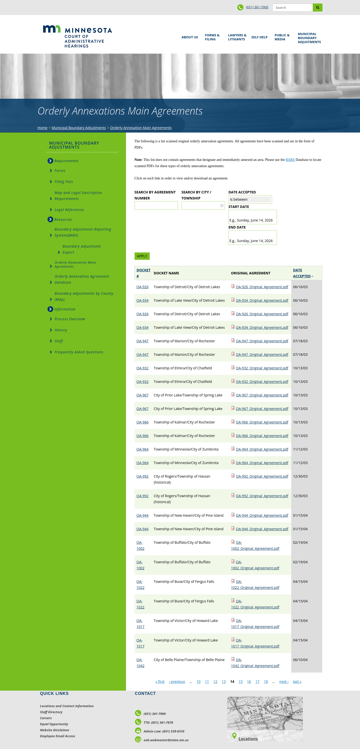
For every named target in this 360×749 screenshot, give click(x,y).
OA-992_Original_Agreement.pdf (262, 476)
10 (198, 681)
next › (284, 681)
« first (160, 681)
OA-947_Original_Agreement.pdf (262, 341)
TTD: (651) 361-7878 (154, 722)
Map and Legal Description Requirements (78, 195)
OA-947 (142, 341)
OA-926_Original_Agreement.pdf (262, 286)
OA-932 (142, 368)
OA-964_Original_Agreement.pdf (262, 449)
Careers (46, 718)
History (61, 330)
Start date (238, 206)
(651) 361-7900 (257, 7)
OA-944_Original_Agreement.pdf (262, 515)
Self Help (259, 35)
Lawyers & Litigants (236, 36)
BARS (290, 160)
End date (237, 227)
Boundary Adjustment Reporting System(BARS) (83, 232)
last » (297, 681)
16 (249, 681)
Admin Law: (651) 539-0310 (159, 731)
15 (240, 681)
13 (224, 681)
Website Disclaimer (55, 730)
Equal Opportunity (54, 724)
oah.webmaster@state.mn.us (162, 740)
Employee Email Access (57, 736)
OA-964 (142, 449)
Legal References (69, 209)
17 (258, 681)
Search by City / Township (196, 195)
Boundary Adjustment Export (82, 249)
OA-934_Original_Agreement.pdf (262, 300)
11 (207, 681)
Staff (59, 341)
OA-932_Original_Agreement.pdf (262, 368)
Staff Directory (51, 712)
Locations (248, 738)
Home (43, 127)
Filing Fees (64, 181)
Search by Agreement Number (155, 195)
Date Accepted (242, 192)
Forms (60, 170)
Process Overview (70, 318)
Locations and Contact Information (67, 706)
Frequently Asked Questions (79, 352)
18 (266, 681)
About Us (189, 35)
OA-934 (142, 300)
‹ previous (177, 681)
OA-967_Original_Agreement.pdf (262, 395)
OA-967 (142, 395)
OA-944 (142, 515)
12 (215, 681)
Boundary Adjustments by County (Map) (84, 296)
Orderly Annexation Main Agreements (141, 127)
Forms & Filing (213, 36)
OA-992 (142, 476)
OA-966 (142, 422)
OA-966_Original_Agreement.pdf (262, 422)
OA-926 (142, 286)
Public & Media (282, 36)
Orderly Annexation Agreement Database (82, 279)
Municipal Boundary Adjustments (308, 38)
